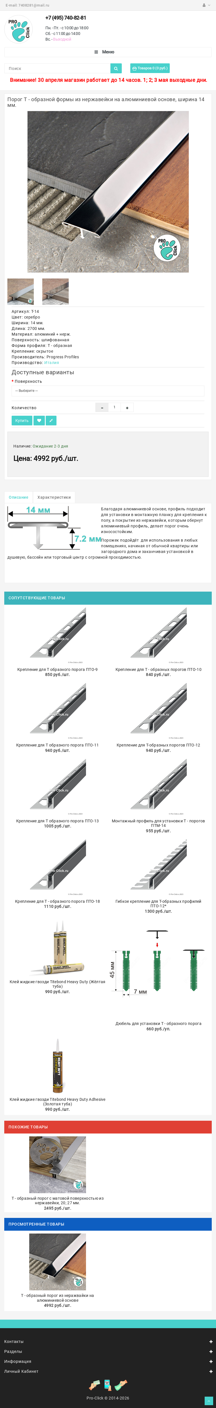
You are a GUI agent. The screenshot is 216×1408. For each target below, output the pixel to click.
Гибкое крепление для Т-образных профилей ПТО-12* (159, 903)
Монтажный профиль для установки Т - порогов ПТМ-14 (158, 823)
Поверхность (28, 381)
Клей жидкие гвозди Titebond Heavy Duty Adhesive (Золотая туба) (58, 1102)
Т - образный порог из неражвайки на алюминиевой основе (57, 1298)
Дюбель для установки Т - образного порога (159, 1023)
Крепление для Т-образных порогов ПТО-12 (158, 745)
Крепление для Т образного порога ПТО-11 (57, 745)
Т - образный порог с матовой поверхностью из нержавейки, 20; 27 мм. (58, 1200)
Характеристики (54, 497)
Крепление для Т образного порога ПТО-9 (57, 669)
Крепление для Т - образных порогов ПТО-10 (159, 669)
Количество (24, 407)
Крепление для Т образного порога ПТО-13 (57, 821)
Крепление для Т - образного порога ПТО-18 (57, 901)
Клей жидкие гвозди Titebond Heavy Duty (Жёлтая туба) (58, 984)
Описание (18, 497)
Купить (22, 420)
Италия (51, 362)
